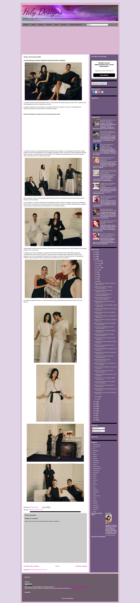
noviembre (98, 263)
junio (96, 274)
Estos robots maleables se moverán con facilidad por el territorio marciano (108, 133)
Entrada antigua (81, 566)
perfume (95, 503)
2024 (94, 256)
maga (94, 488)
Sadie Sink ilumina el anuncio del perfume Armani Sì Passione (108, 222)
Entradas (95, 428)
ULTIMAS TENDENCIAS (75, 24)
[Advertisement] (70, 39)
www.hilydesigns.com (77, 588)
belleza (95, 454)
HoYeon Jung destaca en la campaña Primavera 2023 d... (104, 382)
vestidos (95, 509)
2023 (94, 259)
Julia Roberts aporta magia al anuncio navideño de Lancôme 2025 (108, 198)
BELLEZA (63, 24)
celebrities (96, 462)
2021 (94, 404)
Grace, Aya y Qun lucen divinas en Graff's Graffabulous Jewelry (106, 146)
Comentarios (96, 431)
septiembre (98, 267)
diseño (37, 509)
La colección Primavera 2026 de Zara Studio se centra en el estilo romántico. (108, 172)
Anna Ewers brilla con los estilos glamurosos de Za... (103, 291)
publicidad (96, 505)
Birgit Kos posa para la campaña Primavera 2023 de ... (103, 287)
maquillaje (96, 492)
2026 (94, 252)
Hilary (109, 523)
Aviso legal (27, 594)
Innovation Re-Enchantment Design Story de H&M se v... (104, 334)
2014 (94, 419)
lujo (94, 486)
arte (94, 448)
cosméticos (96, 470)
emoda (95, 476)
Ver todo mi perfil (110, 535)
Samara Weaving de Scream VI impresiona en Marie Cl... (102, 298)
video (94, 511)
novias (95, 499)
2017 (94, 413)
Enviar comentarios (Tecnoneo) (39, 569)
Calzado (95, 458)
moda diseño (96, 495)
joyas (94, 482)
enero (96, 399)
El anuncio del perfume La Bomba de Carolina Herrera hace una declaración (107, 235)
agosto (97, 270)
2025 (94, 254)
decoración (96, 472)
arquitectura (96, 446)
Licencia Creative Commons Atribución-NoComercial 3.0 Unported (72, 587)
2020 (94, 406)
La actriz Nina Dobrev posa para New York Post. (107, 120)
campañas (96, 460)
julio (96, 272)
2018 (94, 410)
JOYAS (56, 24)
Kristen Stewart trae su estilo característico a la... (102, 360)
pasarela (95, 501)
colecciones (32, 509)
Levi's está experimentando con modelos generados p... (103, 294)
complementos (97, 468)
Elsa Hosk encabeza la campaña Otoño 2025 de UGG (108, 210)
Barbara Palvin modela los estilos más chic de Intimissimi (107, 159)
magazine (95, 490)
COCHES (40, 24)
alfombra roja (96, 444)
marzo (96, 281)
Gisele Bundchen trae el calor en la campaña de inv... (104, 356)
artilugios (95, 450)
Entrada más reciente (31, 566)
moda (41, 509)
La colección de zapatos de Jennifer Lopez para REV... (104, 327)
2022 (94, 401)
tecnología (96, 507)
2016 (94, 415)
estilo (94, 478)
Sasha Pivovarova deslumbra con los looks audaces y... (104, 345)
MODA (33, 24)
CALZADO (48, 24)
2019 (94, 408)
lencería (95, 484)
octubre (97, 265)
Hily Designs (43, 11)
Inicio (57, 566)
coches (95, 464)
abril (96, 279)
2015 (94, 417)
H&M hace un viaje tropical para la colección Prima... (103, 371)
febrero (97, 396)
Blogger (75, 598)
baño (94, 452)
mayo (96, 276)
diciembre (97, 260)
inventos (95, 480)
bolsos (95, 456)
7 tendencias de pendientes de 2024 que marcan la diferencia (107, 185)
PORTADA (26, 24)
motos (94, 497)
